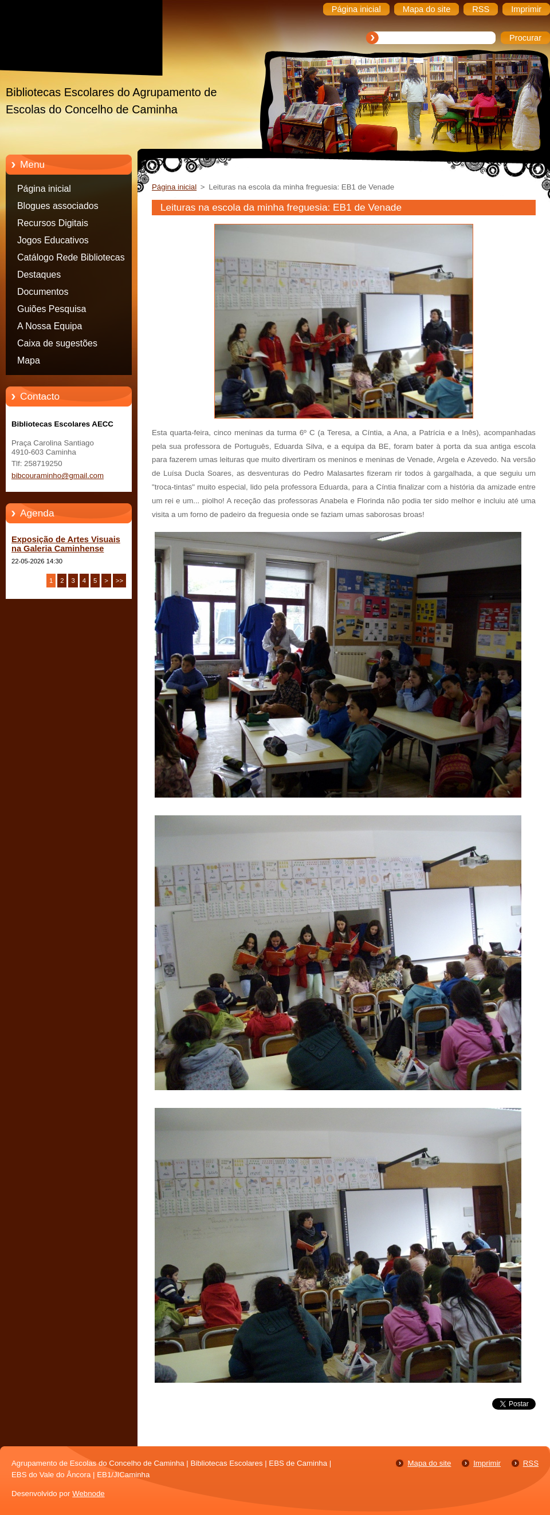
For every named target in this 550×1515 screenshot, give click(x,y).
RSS (531, 1463)
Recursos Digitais (52, 223)
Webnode (88, 1493)
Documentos (42, 292)
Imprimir (487, 1463)
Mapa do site (429, 1463)
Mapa (28, 360)
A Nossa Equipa (49, 326)
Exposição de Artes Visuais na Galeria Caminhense (65, 544)
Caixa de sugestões (57, 343)
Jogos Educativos (53, 240)
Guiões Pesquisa (51, 309)
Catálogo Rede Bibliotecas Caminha (71, 259)
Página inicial (44, 189)
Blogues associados (58, 206)
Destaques (39, 274)
